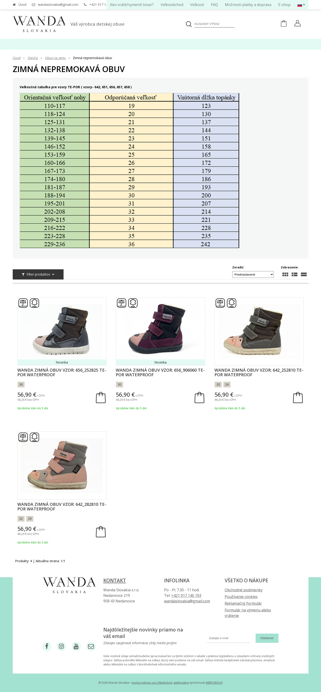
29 (29, 519)
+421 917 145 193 (102, 4)
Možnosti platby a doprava (248, 4)
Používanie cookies (241, 596)
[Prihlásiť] (297, 24)
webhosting (181, 683)
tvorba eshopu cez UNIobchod (152, 683)
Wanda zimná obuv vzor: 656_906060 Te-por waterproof (160, 372)
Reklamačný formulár (243, 603)
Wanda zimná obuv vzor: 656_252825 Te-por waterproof (61, 372)
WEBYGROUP (214, 683)
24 (227, 384)
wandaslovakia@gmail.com (58, 4)
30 (21, 384)
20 (218, 384)
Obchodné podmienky (244, 589)
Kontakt (114, 580)
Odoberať (267, 638)
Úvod (22, 4)
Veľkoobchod (172, 4)
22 (21, 519)
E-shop (284, 4)
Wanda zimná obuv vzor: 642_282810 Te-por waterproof (61, 506)
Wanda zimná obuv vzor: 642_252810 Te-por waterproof (258, 372)
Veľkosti (197, 4)
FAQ (214, 4)
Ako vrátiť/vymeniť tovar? (132, 4)
